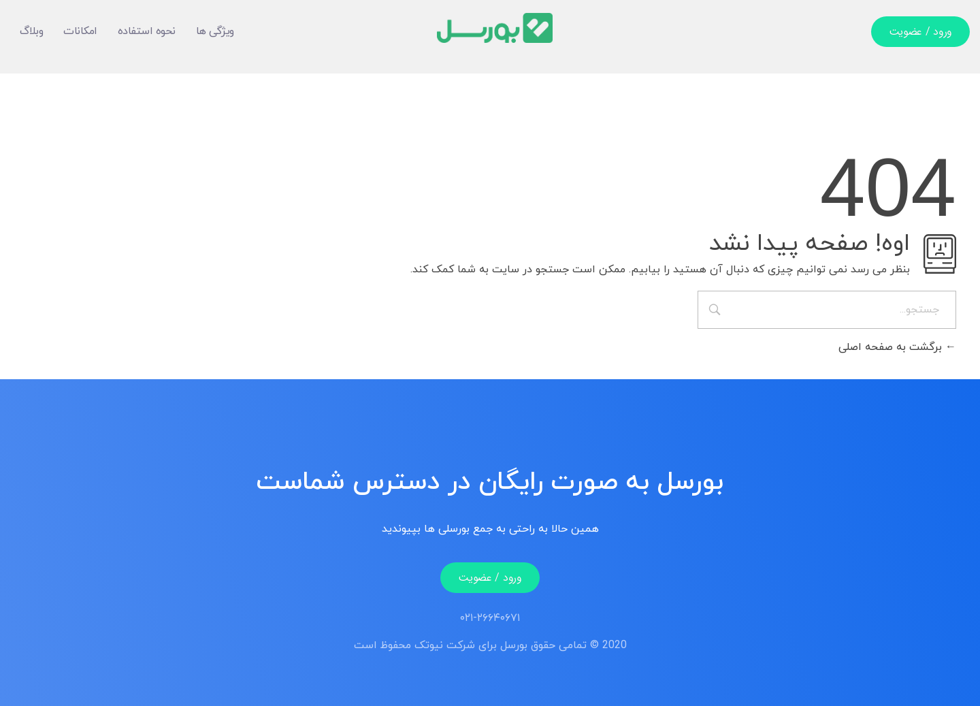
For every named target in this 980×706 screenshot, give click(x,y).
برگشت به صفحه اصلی (897, 347)
